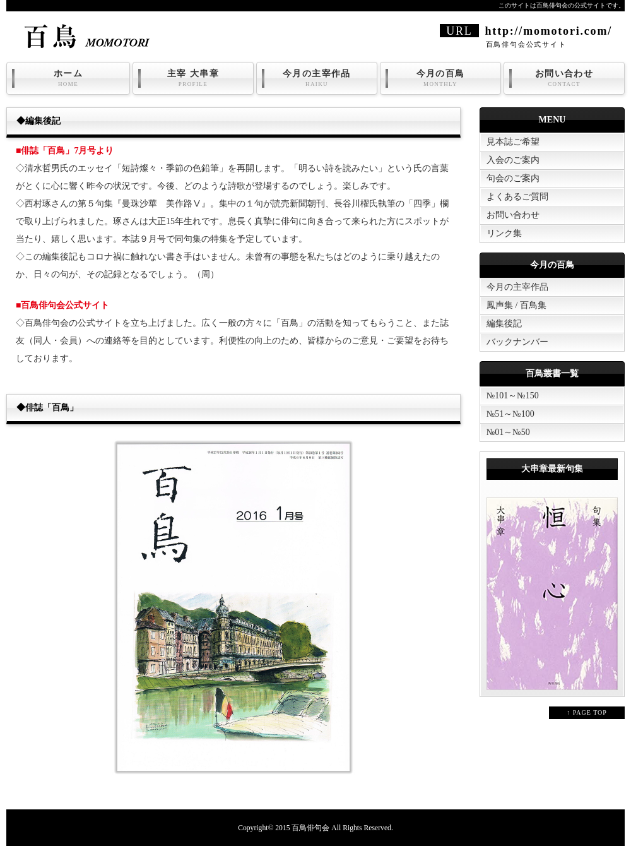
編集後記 (504, 323)
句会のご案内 (513, 178)
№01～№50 (508, 432)
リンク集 (504, 233)
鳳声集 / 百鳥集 (516, 305)
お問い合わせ (564, 78)
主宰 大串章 (193, 78)
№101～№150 (513, 395)
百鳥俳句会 (310, 828)
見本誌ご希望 (513, 141)
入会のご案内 (513, 160)
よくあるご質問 (517, 196)
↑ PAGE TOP (587, 712)
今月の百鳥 (440, 78)
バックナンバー (517, 342)
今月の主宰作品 (317, 78)
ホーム (68, 78)
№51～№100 (510, 414)
